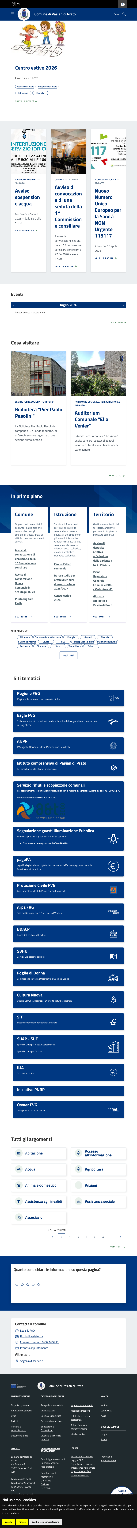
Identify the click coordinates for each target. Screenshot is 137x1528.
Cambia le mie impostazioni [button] (45, 1522)
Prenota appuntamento (34, 1348)
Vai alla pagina (26, 230)
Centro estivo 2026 (36, 67)
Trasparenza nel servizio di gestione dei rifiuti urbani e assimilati (83, 1471)
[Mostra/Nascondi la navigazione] (13, 14)
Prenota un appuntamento (108, 1458)
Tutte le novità (26, 101)
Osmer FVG (27, 1104)
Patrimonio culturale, (87, 401)
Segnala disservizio (31, 1361)
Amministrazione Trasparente (50, 1450)
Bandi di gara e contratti (53, 1459)
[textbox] (67, 1285)
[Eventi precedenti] (13, 305)
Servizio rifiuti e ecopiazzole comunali (51, 785)
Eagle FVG (26, 715)
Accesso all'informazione (98, 1153)
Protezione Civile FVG (36, 885)
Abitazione (34, 1153)
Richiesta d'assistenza (82, 1456)
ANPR (22, 741)
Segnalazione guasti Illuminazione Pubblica (55, 830)
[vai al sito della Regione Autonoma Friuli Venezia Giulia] (15, 3)
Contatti (15, 1448)
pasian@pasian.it (26, 1483)
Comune (59, 179)
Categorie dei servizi (52, 1396)
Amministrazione (20, 1396)
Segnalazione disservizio (83, 1464)
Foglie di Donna (31, 973)
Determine (46, 1488)
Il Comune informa (25, 179)
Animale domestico (41, 1185)
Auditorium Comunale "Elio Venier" (91, 419)
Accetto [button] (8, 1522)
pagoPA (24, 859)
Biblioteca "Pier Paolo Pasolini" (38, 412)
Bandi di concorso (50, 1463)
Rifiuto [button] (22, 1522)
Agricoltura (94, 1169)
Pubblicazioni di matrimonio (48, 1475)
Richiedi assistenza (31, 1336)
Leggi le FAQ (27, 1330)
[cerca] (124, 14)
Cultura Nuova (29, 995)
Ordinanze (46, 1480)
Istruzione (65, 514)
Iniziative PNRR (31, 1089)
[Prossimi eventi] (123, 305)
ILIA (20, 1067)
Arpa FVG (25, 907)
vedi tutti (68, 655)
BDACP (23, 929)
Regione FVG (28, 693)
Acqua (30, 1169)
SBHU (22, 951)
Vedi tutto (118, 322)
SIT (20, 1017)
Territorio (47, 401)
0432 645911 (39, 1342)
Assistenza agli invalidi (43, 1201)
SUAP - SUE (27, 1038)
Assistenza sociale (100, 1201)
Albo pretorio (47, 1467)
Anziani (91, 1185)
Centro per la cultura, (28, 401)
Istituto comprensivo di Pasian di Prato (51, 763)
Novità (104, 1396)
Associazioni (35, 1217)
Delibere (45, 1484)
